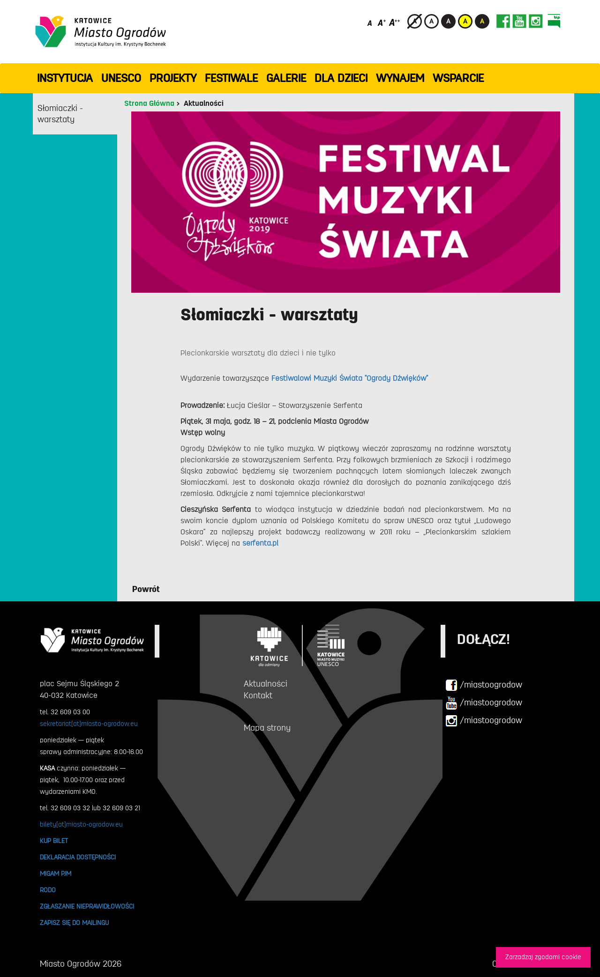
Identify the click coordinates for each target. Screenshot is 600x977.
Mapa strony (267, 728)
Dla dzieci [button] (341, 78)
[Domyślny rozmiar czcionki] (371, 22)
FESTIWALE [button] (231, 78)
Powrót (146, 589)
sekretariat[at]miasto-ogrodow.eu (89, 723)
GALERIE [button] (286, 78)
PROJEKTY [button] (173, 78)
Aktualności (204, 103)
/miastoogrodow (483, 685)
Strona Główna (149, 103)
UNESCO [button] (121, 78)
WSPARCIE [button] (458, 78)
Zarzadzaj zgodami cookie (543, 957)
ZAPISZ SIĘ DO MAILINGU (74, 922)
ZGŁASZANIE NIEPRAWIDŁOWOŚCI (87, 906)
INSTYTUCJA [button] (65, 78)
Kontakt (258, 695)
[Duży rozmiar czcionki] (394, 22)
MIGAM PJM (55, 873)
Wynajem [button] (400, 78)
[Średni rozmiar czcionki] (382, 22)
